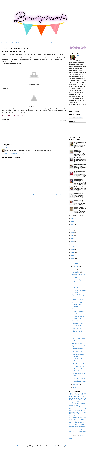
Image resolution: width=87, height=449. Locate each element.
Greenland (75, 429)
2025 (72, 221)
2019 (72, 238)
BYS (70, 414)
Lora (80, 405)
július (74, 387)
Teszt (29, 43)
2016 (72, 247)
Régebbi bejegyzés (61, 195)
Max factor (81, 410)
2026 (72, 218)
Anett (78, 55)
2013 (72, 255)
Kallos (75, 416)
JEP (73, 431)
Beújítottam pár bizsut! (78, 351)
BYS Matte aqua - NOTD (79, 193)
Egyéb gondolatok (8, 121)
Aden (73, 423)
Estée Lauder (79, 417)
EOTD (71, 398)
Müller (84, 417)
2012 (72, 258)
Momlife (42, 43)
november (76, 266)
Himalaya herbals (74, 424)
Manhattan (75, 414)
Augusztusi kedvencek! (78, 378)
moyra (71, 426)
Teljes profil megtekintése (74, 107)
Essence (77, 396)
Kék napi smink (76, 285)
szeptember (76, 272)
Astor (76, 410)
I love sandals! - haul (78, 200)
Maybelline (83, 404)
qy (69, 428)
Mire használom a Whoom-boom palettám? (77, 304)
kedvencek (73, 400)
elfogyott (72, 402)
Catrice (76, 405)
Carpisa (71, 429)
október (75, 269)
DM (70, 410)
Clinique (84, 414)
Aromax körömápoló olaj (79, 428)
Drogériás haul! (76, 321)
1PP (70, 423)
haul (70, 396)
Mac (73, 410)
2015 (72, 250)
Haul (11, 43)
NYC (85, 409)
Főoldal (33, 195)
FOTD (80, 400)
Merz (77, 431)
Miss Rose (72, 409)
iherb (80, 431)
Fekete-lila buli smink (78, 300)
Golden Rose (79, 409)
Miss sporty (82, 407)
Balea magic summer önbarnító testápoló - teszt (80, 208)
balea (79, 414)
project (80, 412)
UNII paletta (80, 426)
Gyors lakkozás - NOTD (79, 381)
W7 (85, 410)
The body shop (82, 416)
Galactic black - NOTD (78, 275)
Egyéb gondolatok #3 (13, 51)
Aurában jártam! (77, 343)
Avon (70, 407)
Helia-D (80, 429)
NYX (77, 402)
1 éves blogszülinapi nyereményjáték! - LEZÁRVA (79, 180)
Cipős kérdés (76, 309)
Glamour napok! (77, 331)
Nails (35, 43)
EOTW (84, 396)
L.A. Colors (83, 423)
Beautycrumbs (21, 446)
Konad (76, 412)
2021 (72, 233)
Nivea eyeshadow (74, 419)
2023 (72, 227)
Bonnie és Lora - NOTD (78, 287)
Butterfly (77, 423)
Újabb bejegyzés (6, 195)
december (76, 264)
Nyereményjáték (74, 404)
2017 (72, 244)
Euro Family (72, 421)
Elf (85, 400)
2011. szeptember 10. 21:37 (14, 153)
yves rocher (83, 421)
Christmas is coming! (78, 187)
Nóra (6, 148)
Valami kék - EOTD (77, 328)
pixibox (71, 405)
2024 (72, 224)
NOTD (83, 394)
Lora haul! (75, 277)
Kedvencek (4, 43)
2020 (72, 235)
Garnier (71, 412)
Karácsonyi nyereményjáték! (80, 164)
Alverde (75, 426)
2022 (72, 230)
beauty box (76, 407)
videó (71, 394)
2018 (72, 241)
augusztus (76, 385)
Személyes (51, 43)
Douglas (71, 416)
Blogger (81, 436)
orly (85, 426)
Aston (84, 412)
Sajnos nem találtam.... (78, 363)
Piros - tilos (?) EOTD (78, 366)
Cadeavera (83, 419)
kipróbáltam (82, 424)
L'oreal (84, 402)
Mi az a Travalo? (77, 157)
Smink (23, 43)
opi (81, 402)
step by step (72, 417)
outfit (84, 405)
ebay (78, 421)
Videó (17, 43)
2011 (72, 261)
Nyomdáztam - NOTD (78, 346)
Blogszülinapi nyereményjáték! (77, 151)
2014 (72, 253)
